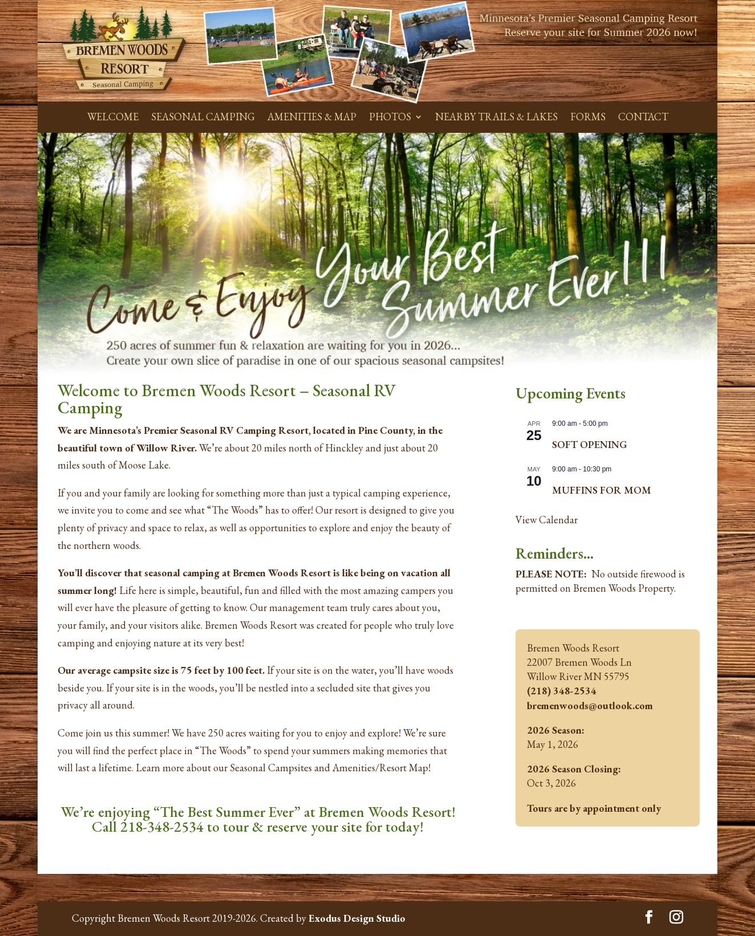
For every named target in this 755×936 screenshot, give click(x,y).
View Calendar (546, 519)
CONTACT (643, 116)
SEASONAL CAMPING (203, 116)
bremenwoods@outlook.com (590, 705)
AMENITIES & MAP (311, 116)
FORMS (588, 116)
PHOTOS (390, 116)
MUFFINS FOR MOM (601, 490)
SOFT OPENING (589, 444)
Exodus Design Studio (357, 918)
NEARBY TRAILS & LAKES (496, 116)
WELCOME (113, 116)
